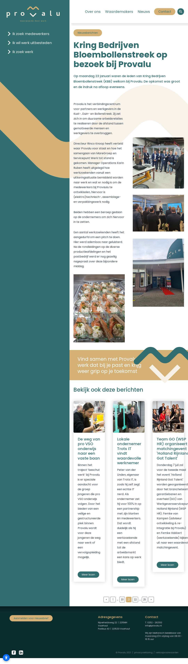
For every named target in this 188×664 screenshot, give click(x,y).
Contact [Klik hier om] (164, 11)
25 (144, 599)
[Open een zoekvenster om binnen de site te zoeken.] (180, 11)
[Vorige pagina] (106, 599)
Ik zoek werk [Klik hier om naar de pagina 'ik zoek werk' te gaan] (22, 51)
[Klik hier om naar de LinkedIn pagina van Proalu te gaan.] (21, 652)
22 (135, 599)
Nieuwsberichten (88, 32)
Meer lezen (127, 579)
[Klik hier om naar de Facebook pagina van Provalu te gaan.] (14, 652)
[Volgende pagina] (151, 599)
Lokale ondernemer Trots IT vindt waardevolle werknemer (129, 451)
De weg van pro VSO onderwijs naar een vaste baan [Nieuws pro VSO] (89, 448)
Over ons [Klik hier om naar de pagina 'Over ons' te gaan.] (93, 11)
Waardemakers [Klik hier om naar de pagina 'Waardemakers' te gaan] (119, 11)
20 (122, 599)
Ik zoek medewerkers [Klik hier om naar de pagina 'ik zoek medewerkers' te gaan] (30, 33)
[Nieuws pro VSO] (89, 417)
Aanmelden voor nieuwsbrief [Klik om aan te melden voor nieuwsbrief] (31, 618)
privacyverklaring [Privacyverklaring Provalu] (143, 652)
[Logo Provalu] (33, 14)
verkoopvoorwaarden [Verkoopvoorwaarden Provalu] (167, 652)
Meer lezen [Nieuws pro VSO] (88, 574)
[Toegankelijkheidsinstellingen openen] (6, 657)
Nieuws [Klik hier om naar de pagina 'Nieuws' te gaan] (144, 11)
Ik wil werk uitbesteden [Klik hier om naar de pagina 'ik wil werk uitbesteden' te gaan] (32, 42)
